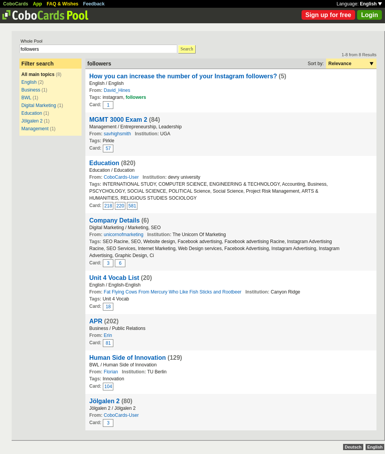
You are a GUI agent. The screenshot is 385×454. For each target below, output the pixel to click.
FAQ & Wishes (62, 4)
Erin (108, 335)
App (37, 4)
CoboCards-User (121, 177)
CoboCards (15, 4)
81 (108, 343)
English (371, 4)
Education (31, 113)
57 (108, 148)
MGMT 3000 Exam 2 (118, 119)
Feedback (93, 4)
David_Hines (117, 90)
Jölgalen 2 (32, 121)
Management (35, 128)
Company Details (114, 220)
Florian (111, 372)
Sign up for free (328, 15)
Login (369, 15)
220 (120, 206)
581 (132, 206)
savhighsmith (117, 133)
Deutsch (353, 447)
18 (108, 306)
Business (30, 90)
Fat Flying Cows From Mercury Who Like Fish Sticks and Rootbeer (172, 292)
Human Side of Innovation (127, 357)
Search (186, 49)
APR (95, 321)
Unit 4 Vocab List (114, 277)
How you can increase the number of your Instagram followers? (183, 76)
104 (108, 386)
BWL (26, 97)
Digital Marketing (38, 105)
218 (108, 206)
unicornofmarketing (123, 234)
